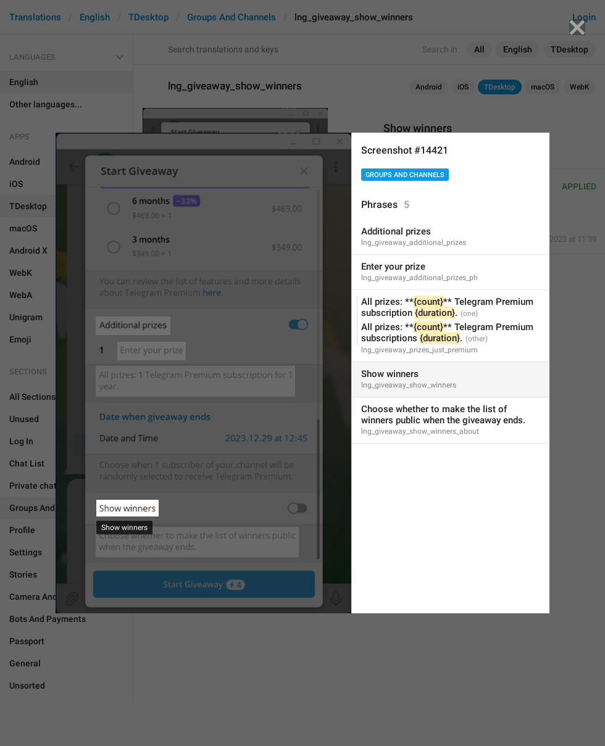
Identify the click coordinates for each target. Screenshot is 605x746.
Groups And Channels (404, 175)
